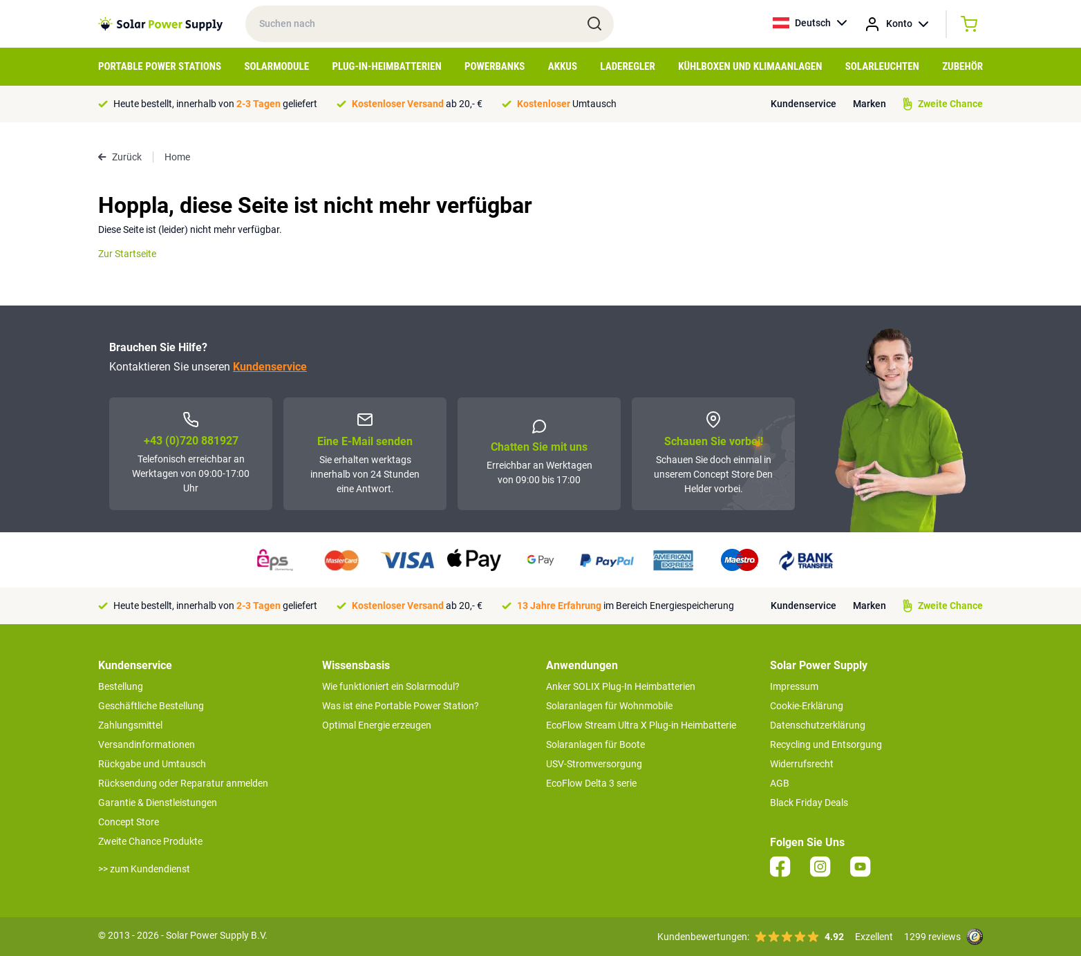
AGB (779, 783)
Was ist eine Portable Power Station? (400, 705)
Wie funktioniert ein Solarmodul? (391, 686)
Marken (869, 103)
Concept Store (128, 821)
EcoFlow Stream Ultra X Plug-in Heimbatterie (641, 725)
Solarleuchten (882, 66)
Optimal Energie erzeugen (376, 725)
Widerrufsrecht (802, 763)
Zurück (120, 156)
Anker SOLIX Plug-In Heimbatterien (620, 686)
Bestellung (120, 686)
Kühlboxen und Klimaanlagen (750, 66)
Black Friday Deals (809, 802)
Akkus (562, 66)
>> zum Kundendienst (144, 868)
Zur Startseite (127, 253)
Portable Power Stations (159, 66)
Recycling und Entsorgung (826, 744)
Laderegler (627, 66)
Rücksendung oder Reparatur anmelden (183, 783)
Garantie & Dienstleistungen (157, 802)
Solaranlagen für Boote (595, 744)
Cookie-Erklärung (806, 705)
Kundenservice (803, 103)
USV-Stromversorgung (594, 763)
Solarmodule (276, 66)
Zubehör (962, 66)
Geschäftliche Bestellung (151, 705)
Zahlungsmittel (130, 725)
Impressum (794, 686)
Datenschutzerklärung (817, 725)
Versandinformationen (146, 744)
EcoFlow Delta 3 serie (591, 783)
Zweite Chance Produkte (150, 841)
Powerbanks (494, 66)
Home (177, 156)
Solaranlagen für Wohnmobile (609, 705)
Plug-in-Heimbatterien (387, 66)
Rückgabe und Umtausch (152, 763)
